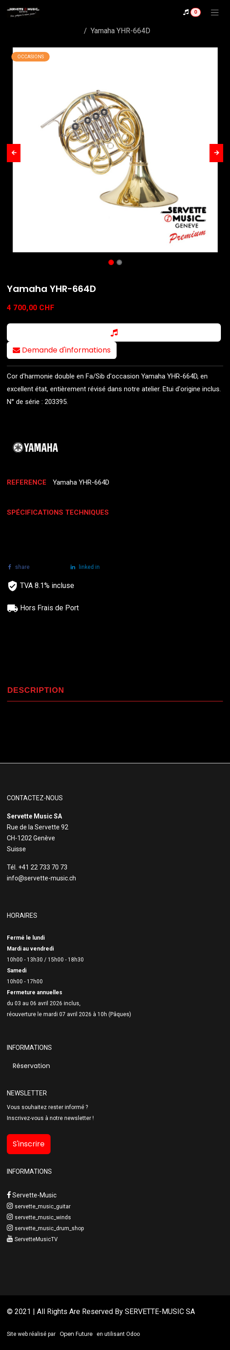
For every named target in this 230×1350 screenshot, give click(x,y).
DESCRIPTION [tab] (35, 690)
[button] (13, 153)
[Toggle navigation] (214, 12)
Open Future (76, 1334)
